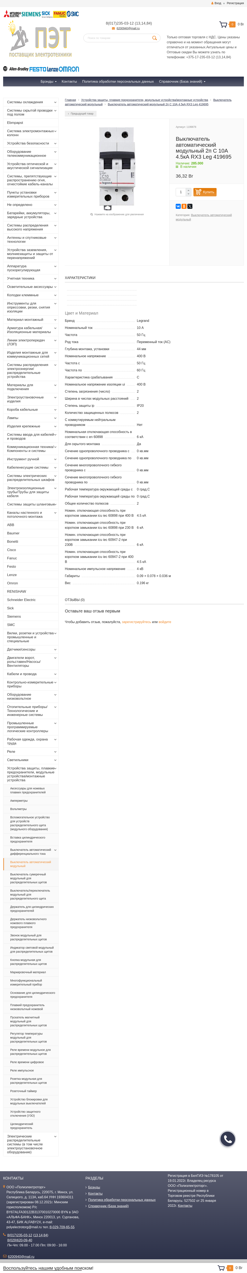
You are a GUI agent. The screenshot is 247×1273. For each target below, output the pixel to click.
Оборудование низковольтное (32, 697)
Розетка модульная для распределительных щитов (28, 1080)
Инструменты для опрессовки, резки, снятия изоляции (32, 307)
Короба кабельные (32, 410)
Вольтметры (18, 809)
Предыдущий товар (80, 113)
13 (138, 23)
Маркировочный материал (28, 972)
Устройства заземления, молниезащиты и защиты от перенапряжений (32, 254)
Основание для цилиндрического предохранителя (32, 994)
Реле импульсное (22, 1070)
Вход (216, 3)
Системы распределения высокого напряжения (32, 227)
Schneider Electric (21, 600)
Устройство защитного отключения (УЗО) (25, 1113)
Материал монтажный (32, 320)
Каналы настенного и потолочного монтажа (32, 515)
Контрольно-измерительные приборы (32, 684)
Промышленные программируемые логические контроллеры (32, 727)
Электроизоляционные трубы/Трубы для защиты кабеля (32, 492)
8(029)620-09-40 (19, 1240)
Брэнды (94, 1187)
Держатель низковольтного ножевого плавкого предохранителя (28, 923)
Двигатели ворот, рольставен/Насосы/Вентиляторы (32, 662)
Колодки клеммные (32, 295)
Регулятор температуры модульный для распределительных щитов (28, 1037)
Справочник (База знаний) (108, 1206)
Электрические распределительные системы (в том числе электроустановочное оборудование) (32, 1144)
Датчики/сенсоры (32, 649)
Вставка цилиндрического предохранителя (27, 839)
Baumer (13, 533)
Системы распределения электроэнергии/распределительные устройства (32, 371)
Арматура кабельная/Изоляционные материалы (32, 330)
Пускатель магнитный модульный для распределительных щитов (28, 1021)
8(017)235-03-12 (120, 23)
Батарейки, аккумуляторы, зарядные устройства (32, 215)
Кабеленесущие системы (32, 467)
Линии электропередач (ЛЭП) (32, 342)
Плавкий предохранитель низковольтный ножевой (27, 1007)
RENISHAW (16, 592)
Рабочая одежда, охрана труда (32, 741)
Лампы (32, 418)
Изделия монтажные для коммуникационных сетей (32, 354)
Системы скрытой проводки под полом (32, 112)
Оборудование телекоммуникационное (32, 154)
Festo (11, 567)
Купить (208, 192)
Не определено (32, 205)
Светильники (32, 760)
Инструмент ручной (32, 459)
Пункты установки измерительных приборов (32, 194)
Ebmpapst (15, 123)
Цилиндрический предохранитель (21, 1126)
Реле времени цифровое (27, 1062)
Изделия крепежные (32, 426)
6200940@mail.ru (128, 28)
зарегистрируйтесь (136, 622)
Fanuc (12, 558)
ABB (10, 525)
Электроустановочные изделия (32, 399)
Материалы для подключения (32, 387)
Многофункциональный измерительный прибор (26, 982)
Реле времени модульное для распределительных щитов (30, 1051)
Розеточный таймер (23, 1091)
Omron (12, 583)
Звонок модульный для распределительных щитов (28, 937)
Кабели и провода (32, 674)
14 (143, 23)
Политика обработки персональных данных (122, 1200)
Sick (10, 608)
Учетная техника (32, 278)
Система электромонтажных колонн (32, 133)
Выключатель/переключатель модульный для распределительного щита (30, 894)
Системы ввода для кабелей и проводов (32, 437)
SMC (11, 625)
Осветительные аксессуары (32, 287)
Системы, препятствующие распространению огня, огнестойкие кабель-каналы (32, 180)
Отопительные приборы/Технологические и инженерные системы (32, 711)
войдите (165, 622)
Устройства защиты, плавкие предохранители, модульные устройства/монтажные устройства (32, 774)
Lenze (12, 575)
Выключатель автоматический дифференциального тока (33, 851)
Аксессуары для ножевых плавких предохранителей (28, 790)
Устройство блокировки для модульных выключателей (29, 1101)
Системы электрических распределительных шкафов (32, 478)
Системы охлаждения (32, 102)
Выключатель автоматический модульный (30, 864)
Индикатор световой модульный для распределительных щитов (32, 949)
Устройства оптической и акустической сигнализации (32, 166)
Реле (32, 752)
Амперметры (19, 800)
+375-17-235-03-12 (200, 57)
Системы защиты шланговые (32, 504)
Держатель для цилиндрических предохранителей (32, 908)
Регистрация (235, 3)
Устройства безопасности (32, 143)
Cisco (11, 550)
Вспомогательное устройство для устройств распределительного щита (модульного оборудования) (30, 823)
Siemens (14, 616)
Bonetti (12, 542)
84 (149, 23)
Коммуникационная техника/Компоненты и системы (32, 449)
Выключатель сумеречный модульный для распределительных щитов (28, 878)
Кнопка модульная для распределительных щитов (28, 962)
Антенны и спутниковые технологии (32, 240)
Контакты (95, 1193)
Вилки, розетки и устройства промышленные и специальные (32, 637)
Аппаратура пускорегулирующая (32, 268)
